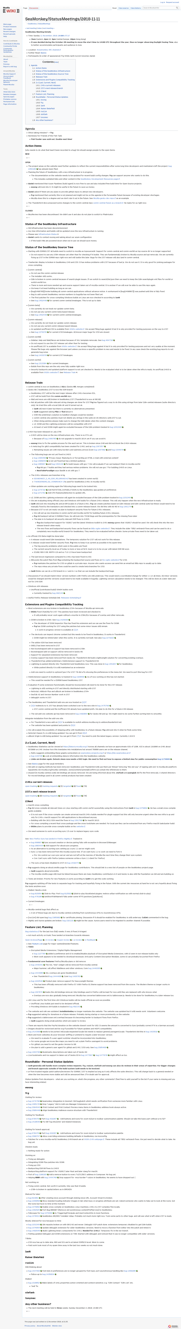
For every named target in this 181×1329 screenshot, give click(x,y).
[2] (83, 702)
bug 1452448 (41, 300)
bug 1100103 (41, 1174)
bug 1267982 (99, 450)
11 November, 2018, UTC (54, 36)
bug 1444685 (37, 973)
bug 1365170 (34, 1104)
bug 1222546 (37, 981)
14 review (49, 940)
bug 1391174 (125, 507)
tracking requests (50, 786)
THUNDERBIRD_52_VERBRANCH (48, 482)
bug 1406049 (40, 461)
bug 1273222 (108, 638)
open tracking (31, 786)
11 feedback (89, 940)
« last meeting (30, 28)
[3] (32, 706)
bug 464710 (107, 340)
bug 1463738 (34, 1052)
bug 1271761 (39, 493)
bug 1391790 (76, 820)
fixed (78, 786)
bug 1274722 (40, 490)
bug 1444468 (55, 976)
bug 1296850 (34, 1201)
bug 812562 (66, 893)
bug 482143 (57, 593)
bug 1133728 (36, 756)
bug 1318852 (34, 1283)
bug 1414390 (34, 1032)
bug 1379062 (141, 808)
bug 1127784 (40, 954)
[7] (78, 736)
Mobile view (57, 1326)
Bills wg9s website (99, 528)
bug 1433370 (41, 355)
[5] (72, 725)
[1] (75, 630)
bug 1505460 (100, 1047)
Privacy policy (30, 1326)
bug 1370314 (34, 1216)
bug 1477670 (101, 1055)
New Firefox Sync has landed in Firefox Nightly (50, 839)
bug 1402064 (81, 714)
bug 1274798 (34, 1101)
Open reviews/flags (33, 940)
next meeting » (48, 28)
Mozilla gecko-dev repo (103, 198)
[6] (84, 733)
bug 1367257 (98, 446)
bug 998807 (36, 842)
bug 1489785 (50, 439)
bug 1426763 (74, 976)
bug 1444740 (51, 1177)
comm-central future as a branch (107, 203)
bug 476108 (36, 896)
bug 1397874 (37, 992)
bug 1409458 (40, 458)
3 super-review (63, 940)
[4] (59, 722)
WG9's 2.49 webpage (93, 1139)
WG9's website (76, 329)
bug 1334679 (117, 450)
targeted (67, 786)
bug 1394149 (57, 464)
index (39, 28)
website (79, 826)
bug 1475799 (103, 706)
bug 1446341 (37, 965)
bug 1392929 (34, 1210)
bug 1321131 (68, 921)
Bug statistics (31, 931)
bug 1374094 (34, 1228)
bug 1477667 (87, 1055)
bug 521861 (33, 1198)
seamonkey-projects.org (91, 753)
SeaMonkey (32, 24)
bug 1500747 (34, 1136)
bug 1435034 (48, 1274)
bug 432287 (51, 1119)
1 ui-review (77, 940)
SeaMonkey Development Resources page (99, 179)
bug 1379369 (46, 1213)
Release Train (70, 372)
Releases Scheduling (70, 598)
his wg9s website (110, 560)
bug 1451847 (111, 664)
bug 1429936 (62, 620)
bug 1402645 (34, 1231)
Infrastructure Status (47, 234)
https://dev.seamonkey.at (118, 753)
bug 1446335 (94, 968)
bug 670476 (33, 1119)
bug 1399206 (130, 1271)
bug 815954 (36, 893)
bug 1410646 (34, 1122)
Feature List (37, 944)
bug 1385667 (40, 464)
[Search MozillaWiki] (161, 8)
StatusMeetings (44, 24)
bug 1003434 (37, 846)
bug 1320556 (78, 677)
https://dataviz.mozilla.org (74, 746)
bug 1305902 (54, 917)
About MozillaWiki (44, 1326)
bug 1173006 (164, 759)
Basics (43, 53)
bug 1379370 (41, 332)
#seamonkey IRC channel (48, 50)
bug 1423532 (151, 1032)
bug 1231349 (115, 427)
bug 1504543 (34, 1107)
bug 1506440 (34, 1110)
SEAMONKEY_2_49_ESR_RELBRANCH (50, 478)
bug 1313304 (41, 363)
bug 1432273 (73, 863)
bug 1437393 (34, 1271)
